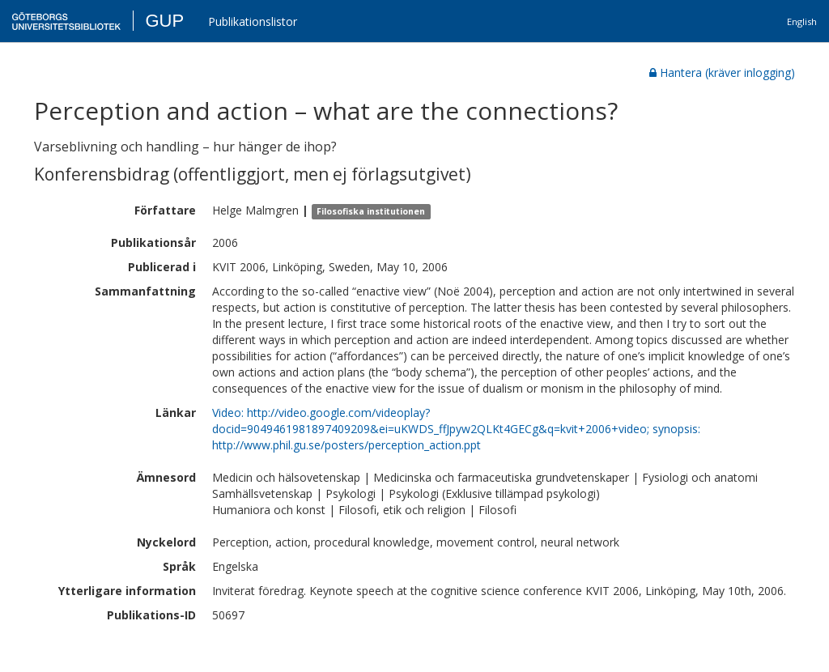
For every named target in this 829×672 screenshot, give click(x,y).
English (802, 21)
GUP (164, 21)
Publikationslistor (252, 21)
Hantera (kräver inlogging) (722, 72)
